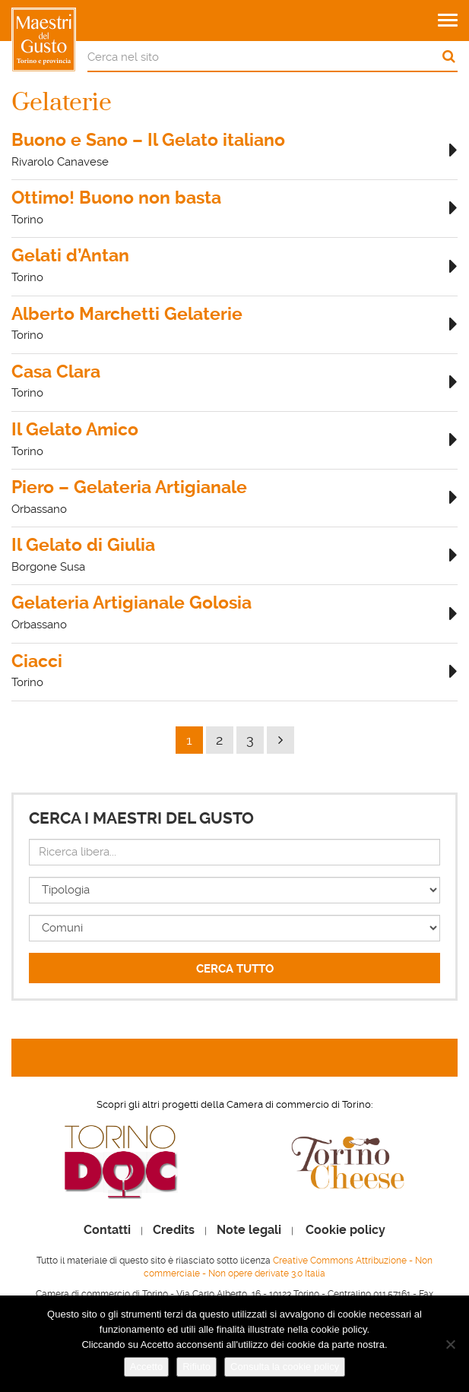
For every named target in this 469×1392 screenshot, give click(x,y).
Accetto (146, 1366)
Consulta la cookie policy (284, 1366)
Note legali (249, 1230)
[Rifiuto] (450, 1344)
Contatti (107, 1230)
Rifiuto (196, 1366)
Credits (174, 1230)
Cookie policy (345, 1230)
